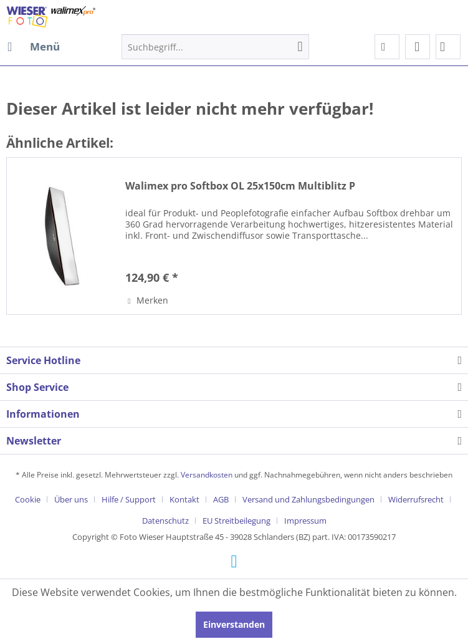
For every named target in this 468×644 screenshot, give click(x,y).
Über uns (71, 499)
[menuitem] (33, 46)
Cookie (28, 499)
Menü (33, 45)
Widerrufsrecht (416, 499)
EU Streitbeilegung (236, 520)
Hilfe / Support (129, 499)
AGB (221, 499)
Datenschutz (165, 520)
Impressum (305, 520)
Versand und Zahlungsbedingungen (308, 499)
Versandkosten (206, 474)
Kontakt (184, 499)
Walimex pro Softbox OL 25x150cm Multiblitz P (240, 186)
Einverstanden (234, 624)
